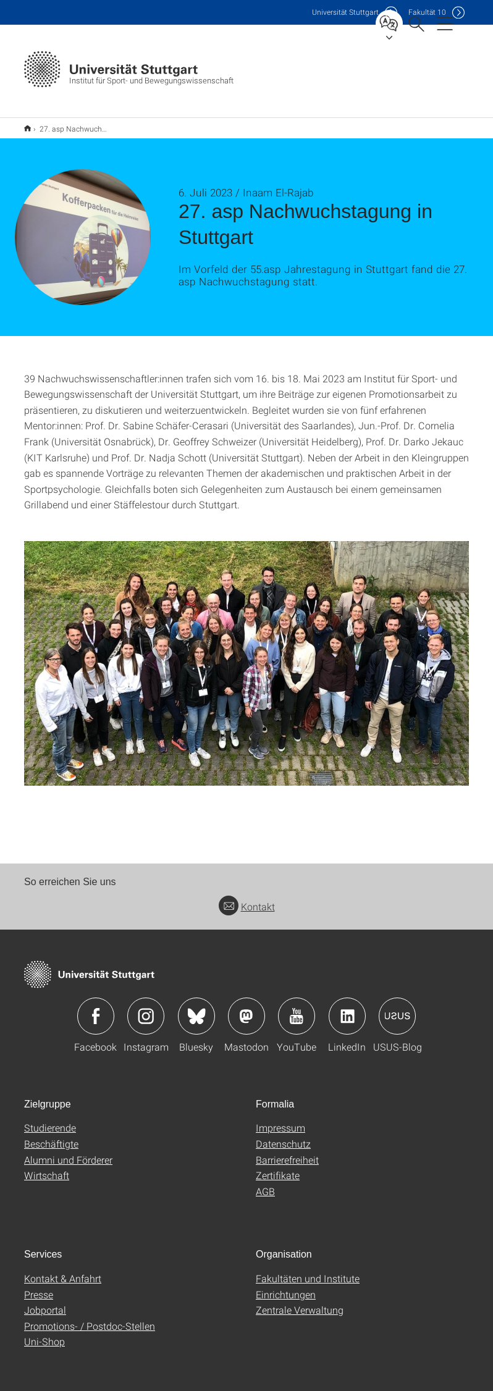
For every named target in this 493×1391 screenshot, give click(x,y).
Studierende (50, 1119)
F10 (427, 12)
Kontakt (247, 898)
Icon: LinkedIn (347, 1008)
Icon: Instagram (145, 1008)
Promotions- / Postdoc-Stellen (89, 1317)
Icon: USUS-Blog (397, 1008)
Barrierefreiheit (287, 1151)
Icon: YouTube (296, 1008)
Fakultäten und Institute (308, 1270)
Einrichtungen (286, 1286)
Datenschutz (283, 1135)
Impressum (280, 1119)
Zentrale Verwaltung (299, 1301)
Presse (38, 1286)
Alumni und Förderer (68, 1151)
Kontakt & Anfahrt (62, 1270)
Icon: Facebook (95, 1008)
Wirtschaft (46, 1167)
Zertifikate (278, 1167)
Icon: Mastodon (246, 1008)
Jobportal (45, 1301)
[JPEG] (246, 655)
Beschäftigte (51, 1135)
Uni (345, 12)
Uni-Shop (44, 1333)
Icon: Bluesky (196, 1008)
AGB (265, 1183)
